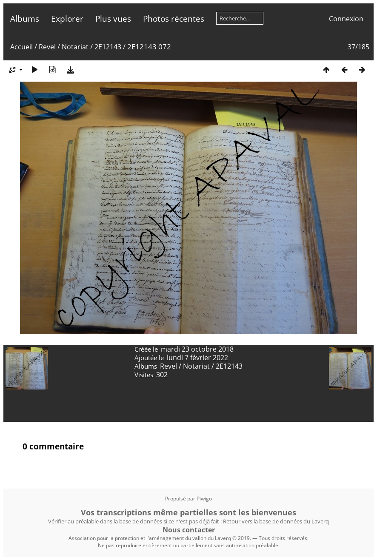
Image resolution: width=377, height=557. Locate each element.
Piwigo (204, 498)
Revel (47, 46)
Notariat (75, 46)
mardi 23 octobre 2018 (197, 349)
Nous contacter (189, 529)
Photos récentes (173, 18)
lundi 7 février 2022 (197, 357)
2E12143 (107, 46)
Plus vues (113, 18)
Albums (24, 18)
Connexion (346, 18)
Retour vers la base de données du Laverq (276, 521)
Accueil (21, 46)
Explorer (67, 18)
